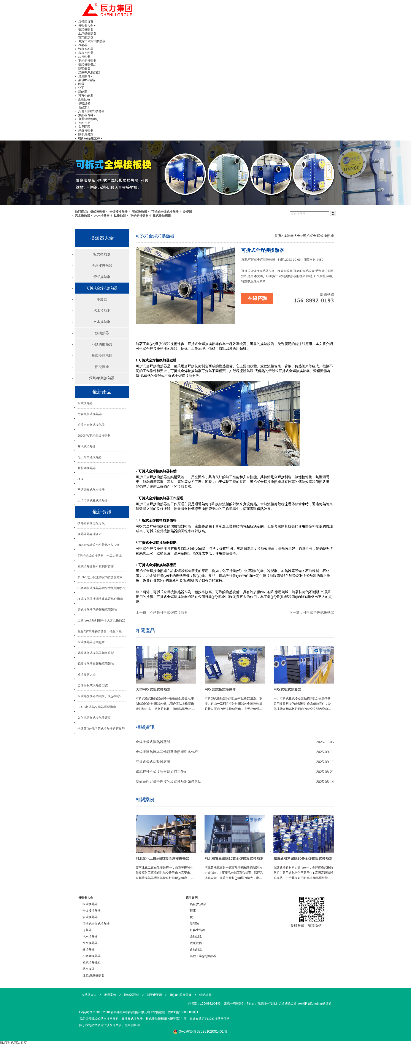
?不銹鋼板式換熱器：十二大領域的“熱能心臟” (102, 555)
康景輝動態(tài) (88, 119)
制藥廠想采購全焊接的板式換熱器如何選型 (168, 781)
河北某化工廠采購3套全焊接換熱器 (162, 858)
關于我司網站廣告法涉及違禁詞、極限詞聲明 (109, 1025)
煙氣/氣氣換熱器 (89, 72)
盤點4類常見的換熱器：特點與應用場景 (102, 631)
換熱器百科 (86, 115)
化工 (81, 87)
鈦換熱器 (84, 56)
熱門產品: (81, 211)
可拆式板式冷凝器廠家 (153, 762)
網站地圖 (205, 995)
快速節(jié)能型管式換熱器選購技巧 (101, 728)
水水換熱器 (85, 52)
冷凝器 (82, 45)
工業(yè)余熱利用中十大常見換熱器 (101, 620)
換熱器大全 (86, 25)
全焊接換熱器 (87, 33)
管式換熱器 (85, 37)
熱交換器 (84, 68)
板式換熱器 (85, 29)
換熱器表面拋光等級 (91, 523)
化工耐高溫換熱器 (90, 457)
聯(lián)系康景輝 (90, 138)
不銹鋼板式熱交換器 (91, 489)
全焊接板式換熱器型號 (93, 685)
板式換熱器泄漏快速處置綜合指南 (100, 599)
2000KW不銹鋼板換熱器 (94, 435)
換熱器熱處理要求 (90, 534)
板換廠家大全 (87, 674)
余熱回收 (84, 99)
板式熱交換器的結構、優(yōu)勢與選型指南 (102, 696)
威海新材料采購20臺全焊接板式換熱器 (303, 858)
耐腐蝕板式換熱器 (90, 414)
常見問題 (84, 126)
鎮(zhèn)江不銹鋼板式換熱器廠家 (100, 577)
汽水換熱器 (85, 49)
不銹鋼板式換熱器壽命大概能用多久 (102, 588)
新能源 (82, 91)
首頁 (278, 236)
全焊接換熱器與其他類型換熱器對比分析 (167, 752)
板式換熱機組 (87, 64)
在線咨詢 (257, 298)
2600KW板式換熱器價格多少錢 (98, 544)
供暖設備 (84, 103)
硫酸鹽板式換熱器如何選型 (96, 653)
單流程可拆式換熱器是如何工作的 (161, 771)
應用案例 (85, 76)
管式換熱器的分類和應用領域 (97, 609)
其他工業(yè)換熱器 (91, 111)
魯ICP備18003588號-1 (183, 1012)
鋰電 (81, 84)
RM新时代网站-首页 (13, 1042)
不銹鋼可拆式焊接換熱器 (169, 612)
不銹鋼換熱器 (87, 60)
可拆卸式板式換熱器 (220, 689)
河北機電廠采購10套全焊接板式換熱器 (234, 858)
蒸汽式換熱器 (87, 446)
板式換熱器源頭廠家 (91, 642)
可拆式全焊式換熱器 (91, 41)
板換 (81, 479)
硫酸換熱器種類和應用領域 (96, 663)
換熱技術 (84, 123)
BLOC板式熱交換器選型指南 (97, 707)
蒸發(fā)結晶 (86, 80)
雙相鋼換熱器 (87, 468)
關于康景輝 (85, 134)
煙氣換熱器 (85, 130)
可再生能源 (85, 95)
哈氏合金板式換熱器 (91, 425)
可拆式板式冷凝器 (287, 689)
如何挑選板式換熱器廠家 (94, 717)
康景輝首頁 (85, 21)
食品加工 (84, 107)
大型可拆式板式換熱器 (93, 500)
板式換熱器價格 (219, 1018)
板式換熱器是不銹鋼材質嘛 (96, 566)
